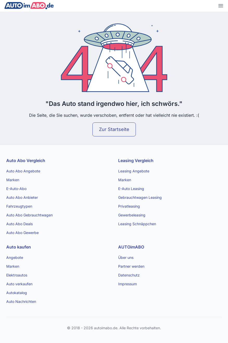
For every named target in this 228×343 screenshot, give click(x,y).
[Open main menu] (221, 6)
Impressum (127, 284)
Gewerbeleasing (131, 215)
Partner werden (131, 266)
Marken (12, 180)
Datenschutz (129, 275)
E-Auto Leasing (131, 188)
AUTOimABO (131, 247)
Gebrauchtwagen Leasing (140, 197)
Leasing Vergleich (135, 160)
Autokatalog (16, 292)
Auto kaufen (18, 247)
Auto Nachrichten (21, 301)
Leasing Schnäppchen (137, 224)
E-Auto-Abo (16, 188)
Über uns (125, 257)
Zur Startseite (114, 129)
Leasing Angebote (133, 171)
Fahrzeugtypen (19, 206)
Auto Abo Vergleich (25, 160)
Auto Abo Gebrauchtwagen (29, 215)
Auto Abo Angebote (23, 171)
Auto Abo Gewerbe (22, 232)
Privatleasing (129, 206)
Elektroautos (16, 275)
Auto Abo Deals (19, 224)
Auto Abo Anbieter (22, 197)
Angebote (14, 257)
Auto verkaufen (19, 284)
